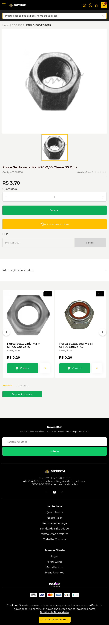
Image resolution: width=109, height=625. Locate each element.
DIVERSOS (18, 25)
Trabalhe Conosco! (54, 539)
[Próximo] (102, 332)
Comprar (54, 210)
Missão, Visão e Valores (54, 534)
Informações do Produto (18, 270)
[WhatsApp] (84, 5)
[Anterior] (6, 332)
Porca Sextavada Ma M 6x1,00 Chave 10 (24, 345)
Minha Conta (55, 561)
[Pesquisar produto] (103, 16)
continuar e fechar (54, 619)
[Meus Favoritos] (96, 5)
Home (5, 25)
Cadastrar (54, 451)
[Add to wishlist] (54, 224)
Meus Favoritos (54, 572)
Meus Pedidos (54, 567)
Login (54, 556)
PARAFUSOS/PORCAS (38, 25)
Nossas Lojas (54, 517)
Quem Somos (54, 512)
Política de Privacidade (54, 528)
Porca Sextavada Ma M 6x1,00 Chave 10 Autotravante (76, 345)
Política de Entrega (54, 523)
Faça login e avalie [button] (22, 394)
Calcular (90, 242)
